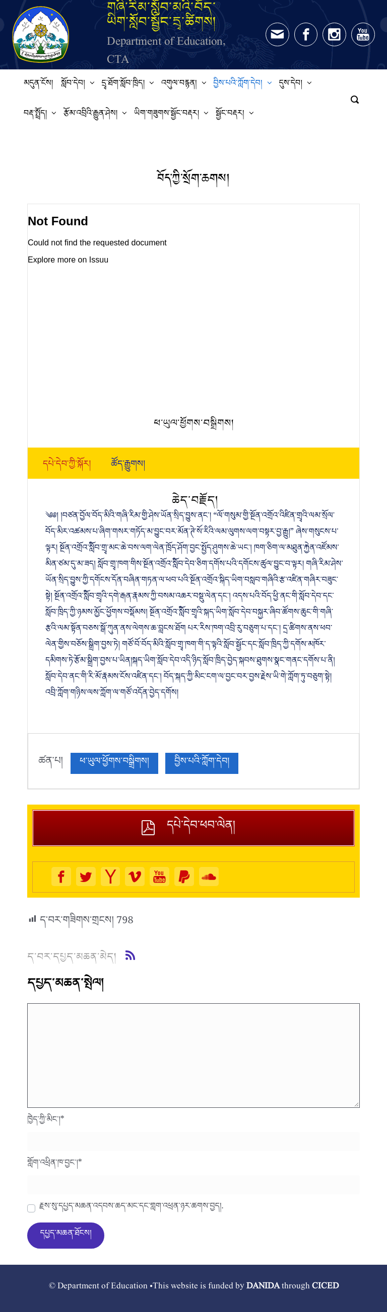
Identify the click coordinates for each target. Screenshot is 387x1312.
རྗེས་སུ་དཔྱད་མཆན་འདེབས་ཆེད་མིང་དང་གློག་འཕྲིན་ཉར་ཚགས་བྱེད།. (131, 1208)
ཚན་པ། (50, 763)
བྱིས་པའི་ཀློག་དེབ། (201, 763)
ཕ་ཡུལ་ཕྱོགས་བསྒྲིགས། (114, 763)
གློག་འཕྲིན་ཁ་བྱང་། (54, 1165)
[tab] (66, 466)
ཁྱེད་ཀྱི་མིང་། (45, 1122)
